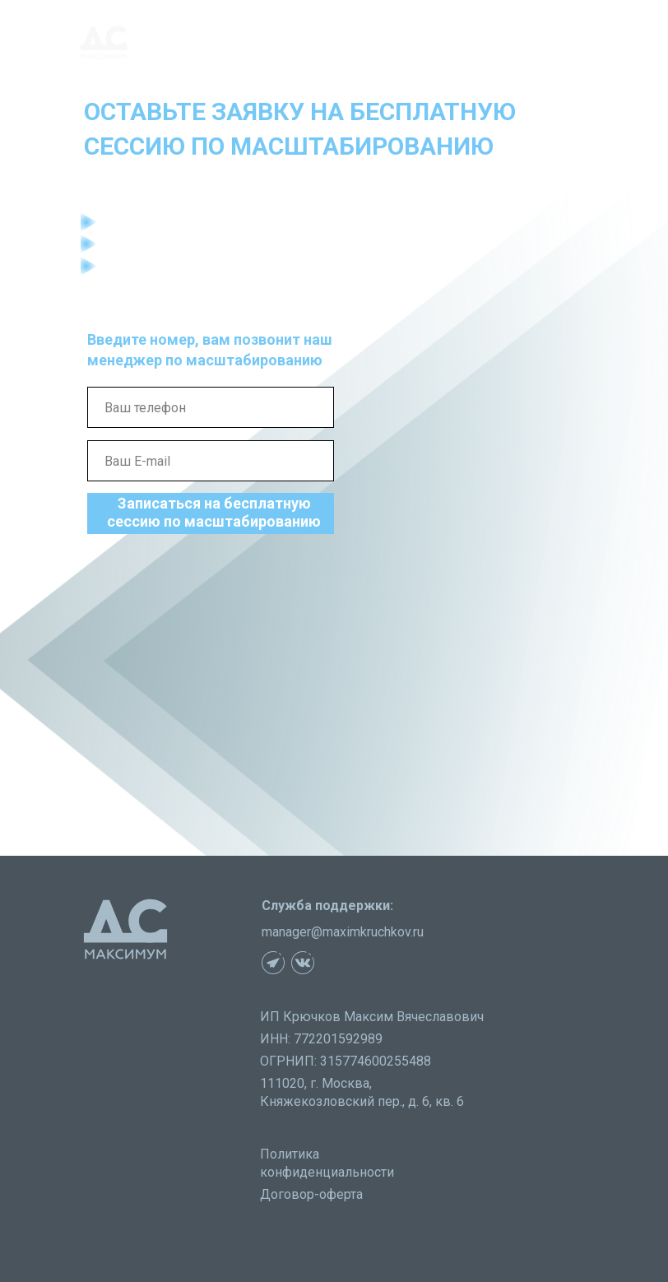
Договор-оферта (311, 1194)
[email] (210, 460)
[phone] (210, 407)
